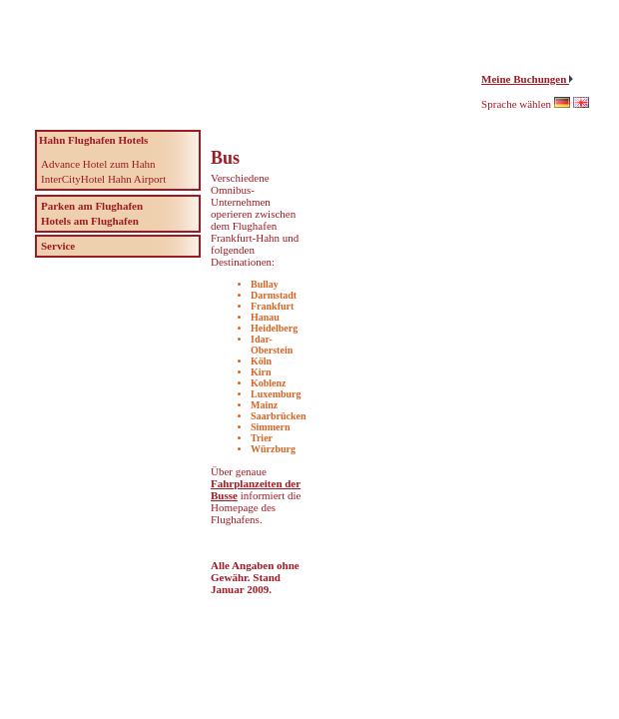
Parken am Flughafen (92, 206)
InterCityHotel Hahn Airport (103, 179)
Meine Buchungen (525, 79)
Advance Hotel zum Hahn (98, 164)
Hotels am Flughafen (90, 221)
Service (58, 246)
